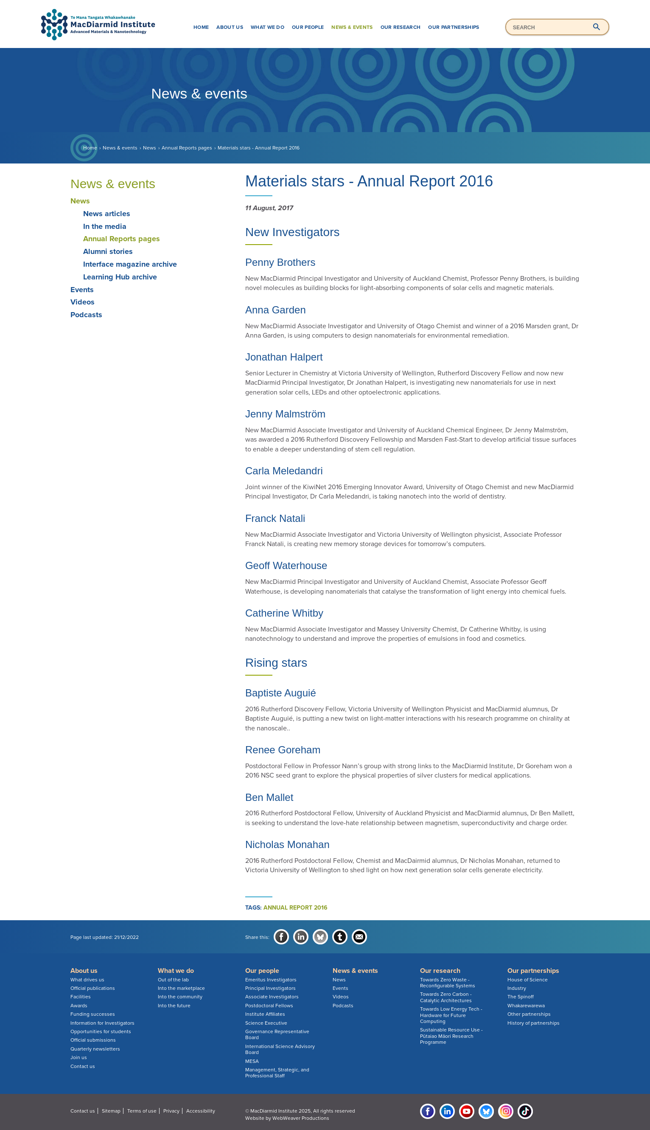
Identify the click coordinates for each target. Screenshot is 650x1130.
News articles (106, 213)
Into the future (174, 1006)
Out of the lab (173, 980)
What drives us (87, 980)
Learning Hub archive (120, 277)
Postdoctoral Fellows (269, 1006)
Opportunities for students (100, 1031)
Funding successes (92, 1014)
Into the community (180, 997)
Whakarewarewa (526, 1006)
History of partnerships (533, 1023)
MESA (252, 1061)
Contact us (82, 1066)
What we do (267, 27)
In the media (104, 226)
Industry (516, 988)
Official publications (92, 988)
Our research (401, 27)
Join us (78, 1057)
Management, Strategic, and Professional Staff (277, 1073)
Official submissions (93, 1040)
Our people (308, 27)
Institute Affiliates (265, 1014)
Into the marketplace (181, 988)
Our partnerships (453, 27)
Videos (82, 302)
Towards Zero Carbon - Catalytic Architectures (446, 997)
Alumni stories (108, 251)
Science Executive (266, 1023)
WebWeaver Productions (300, 1118)
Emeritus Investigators (271, 980)
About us (229, 27)
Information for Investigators (102, 1023)
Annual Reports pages (187, 148)
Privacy (171, 1111)
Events (82, 289)
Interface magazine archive (130, 264)
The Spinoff (520, 997)
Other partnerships (529, 1014)
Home (201, 27)
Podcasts (86, 314)
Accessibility (200, 1111)
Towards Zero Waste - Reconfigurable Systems (447, 983)
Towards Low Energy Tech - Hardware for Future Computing (451, 1015)
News (149, 148)
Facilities (80, 997)
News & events (352, 27)
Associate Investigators (272, 997)
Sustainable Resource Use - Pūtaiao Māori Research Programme (451, 1036)
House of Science (527, 980)
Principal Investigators (270, 988)
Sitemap (111, 1111)
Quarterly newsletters (95, 1049)
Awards (78, 1006)
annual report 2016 (295, 907)
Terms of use (142, 1111)
